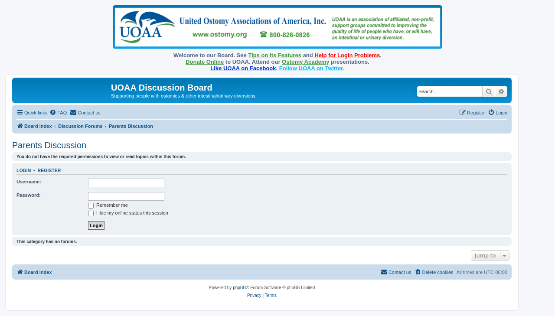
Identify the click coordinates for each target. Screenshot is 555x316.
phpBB (239, 287)
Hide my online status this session (128, 212)
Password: (28, 195)
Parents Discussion (49, 145)
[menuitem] (58, 113)
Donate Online (205, 62)
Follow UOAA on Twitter (311, 68)
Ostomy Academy (305, 62)
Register (49, 170)
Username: (28, 181)
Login (23, 170)
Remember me (108, 205)
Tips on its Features (274, 55)
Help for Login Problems (347, 55)
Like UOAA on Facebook (243, 68)
